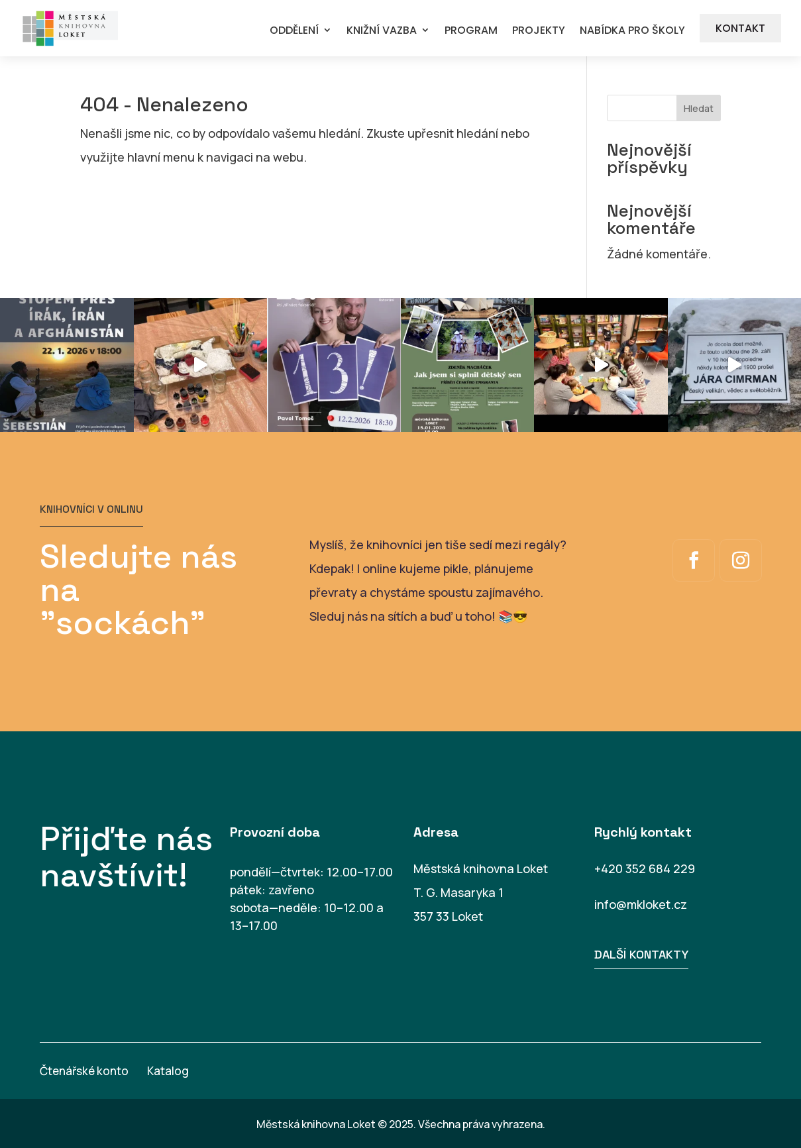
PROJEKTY (538, 31)
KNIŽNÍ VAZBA (382, 31)
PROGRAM (471, 31)
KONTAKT (740, 28)
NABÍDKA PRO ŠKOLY (632, 31)
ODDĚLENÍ (294, 31)
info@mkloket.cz (640, 904)
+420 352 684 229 (644, 868)
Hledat (699, 108)
